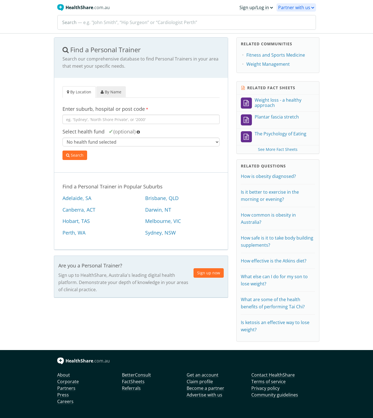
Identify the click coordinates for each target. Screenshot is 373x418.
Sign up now (208, 272)
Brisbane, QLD (162, 198)
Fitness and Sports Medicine (275, 55)
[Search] (186, 22)
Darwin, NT (158, 209)
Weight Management (268, 64)
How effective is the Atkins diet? (273, 261)
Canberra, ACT (78, 209)
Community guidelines (274, 395)
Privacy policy (265, 388)
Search (75, 155)
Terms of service (268, 381)
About (63, 375)
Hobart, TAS (76, 221)
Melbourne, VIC (163, 221)
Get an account (202, 375)
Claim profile (200, 381)
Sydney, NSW (160, 232)
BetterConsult (136, 375)
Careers (65, 401)
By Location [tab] (79, 91)
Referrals (131, 388)
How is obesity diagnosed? (268, 176)
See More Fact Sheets (278, 149)
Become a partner (205, 388)
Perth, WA (73, 232)
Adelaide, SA (76, 198)
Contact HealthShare (273, 375)
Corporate (68, 381)
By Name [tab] (111, 91)
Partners (66, 388)
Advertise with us (204, 395)
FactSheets (133, 381)
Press (63, 395)
